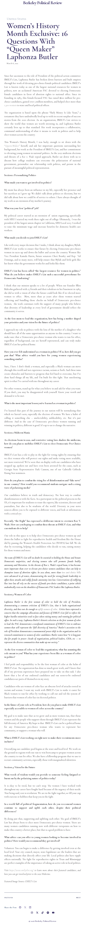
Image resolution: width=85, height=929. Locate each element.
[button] (20, 907)
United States (16, 19)
